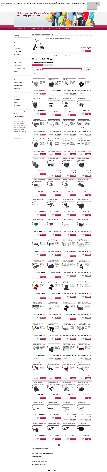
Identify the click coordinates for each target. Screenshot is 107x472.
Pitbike (15, 79)
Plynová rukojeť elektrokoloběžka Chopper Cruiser (69, 344)
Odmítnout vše (93, 4)
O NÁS (49, 28)
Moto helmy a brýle (18, 82)
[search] (28, 39)
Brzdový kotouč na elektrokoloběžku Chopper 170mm (84, 241)
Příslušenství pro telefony (19, 111)
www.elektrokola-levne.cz (19, 133)
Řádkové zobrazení (48, 65)
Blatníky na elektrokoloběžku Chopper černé (54, 283)
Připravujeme (17, 99)
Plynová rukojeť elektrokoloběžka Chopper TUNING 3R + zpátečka (84, 100)
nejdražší (48, 73)
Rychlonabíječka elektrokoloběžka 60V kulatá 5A (39, 120)
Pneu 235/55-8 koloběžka (38, 158)
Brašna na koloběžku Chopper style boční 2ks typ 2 (84, 201)
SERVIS (58, 28)
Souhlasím (92, 8)
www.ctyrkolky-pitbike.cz (19, 129)
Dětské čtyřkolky (17, 77)
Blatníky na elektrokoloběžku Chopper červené (39, 283)
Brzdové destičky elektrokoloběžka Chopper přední (54, 100)
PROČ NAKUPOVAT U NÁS (36, 28)
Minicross (16, 74)
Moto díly (16, 91)
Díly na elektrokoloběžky (20, 68)
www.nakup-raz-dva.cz (19, 123)
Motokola (16, 102)
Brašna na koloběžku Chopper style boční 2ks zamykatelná (38, 384)
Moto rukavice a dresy (18, 85)
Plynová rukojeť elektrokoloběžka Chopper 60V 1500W (84, 262)
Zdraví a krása (17, 48)
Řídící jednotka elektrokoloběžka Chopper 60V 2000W (69, 404)
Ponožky (16, 113)
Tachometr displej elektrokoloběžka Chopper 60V (84, 425)
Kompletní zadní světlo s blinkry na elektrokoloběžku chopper (84, 120)
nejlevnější (42, 73)
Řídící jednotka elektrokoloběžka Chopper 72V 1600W (69, 241)
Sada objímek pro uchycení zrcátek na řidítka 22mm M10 (54, 425)
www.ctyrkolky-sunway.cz (19, 135)
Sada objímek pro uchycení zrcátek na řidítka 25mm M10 (69, 262)
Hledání (16, 35)
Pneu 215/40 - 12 (81, 78)
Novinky (15, 96)
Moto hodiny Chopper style (39, 78)
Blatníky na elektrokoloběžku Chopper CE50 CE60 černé (69, 304)
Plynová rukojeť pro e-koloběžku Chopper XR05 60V (54, 364)
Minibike (16, 71)
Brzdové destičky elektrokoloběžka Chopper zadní (69, 100)
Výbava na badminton (18, 45)
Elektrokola (16, 60)
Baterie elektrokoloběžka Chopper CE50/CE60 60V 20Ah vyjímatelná (53, 262)
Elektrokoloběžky (17, 62)
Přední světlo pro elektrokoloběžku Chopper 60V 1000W (84, 325)
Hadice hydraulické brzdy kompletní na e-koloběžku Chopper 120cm (54, 120)
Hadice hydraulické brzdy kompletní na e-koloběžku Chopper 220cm (69, 120)
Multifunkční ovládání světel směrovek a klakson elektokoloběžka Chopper (39, 425)
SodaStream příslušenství (19, 108)
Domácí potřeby (17, 51)
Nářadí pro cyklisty (37, 239)
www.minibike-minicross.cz (20, 125)
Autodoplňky (16, 94)
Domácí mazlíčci (17, 57)
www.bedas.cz (17, 138)
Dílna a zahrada (17, 54)
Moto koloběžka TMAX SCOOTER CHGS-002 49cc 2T (58, 38)
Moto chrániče (17, 88)
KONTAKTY (67, 28)
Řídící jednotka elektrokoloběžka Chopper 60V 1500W (84, 404)
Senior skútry (17, 105)
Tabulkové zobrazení (37, 65)
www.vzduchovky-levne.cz (20, 131)
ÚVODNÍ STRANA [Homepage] (20, 28)
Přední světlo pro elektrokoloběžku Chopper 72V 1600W (39, 344)
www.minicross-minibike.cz (20, 127)
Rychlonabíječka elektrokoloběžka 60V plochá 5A (38, 364)
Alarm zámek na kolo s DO (54, 343)
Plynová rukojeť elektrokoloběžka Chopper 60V (84, 140)
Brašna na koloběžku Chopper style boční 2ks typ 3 (84, 304)
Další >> (63, 444)
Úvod (33, 34)
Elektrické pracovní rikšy (19, 116)
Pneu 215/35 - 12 (36, 98)
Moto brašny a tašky (19, 65)
